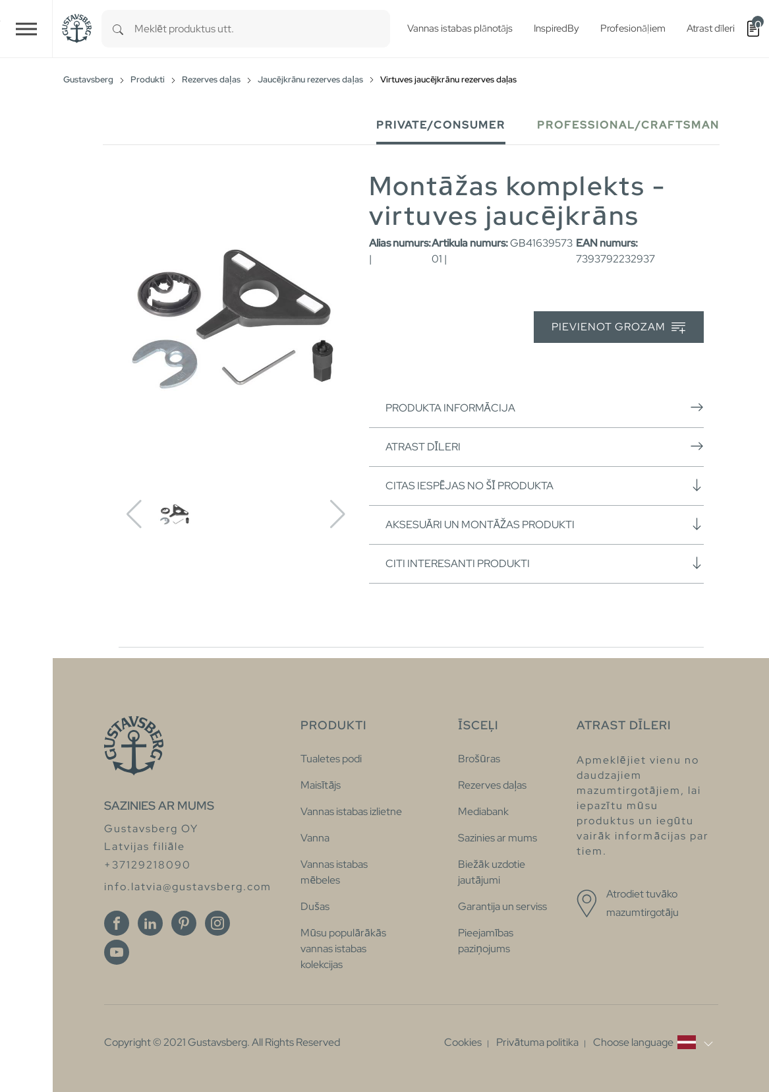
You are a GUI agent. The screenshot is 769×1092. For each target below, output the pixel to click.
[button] (653, 1042)
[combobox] (262, 28)
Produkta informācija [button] (544, 407)
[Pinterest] (183, 923)
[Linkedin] (150, 923)
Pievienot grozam (618, 327)
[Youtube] (116, 952)
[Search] (117, 28)
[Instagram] (217, 923)
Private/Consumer (440, 125)
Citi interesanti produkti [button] (544, 563)
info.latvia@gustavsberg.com (187, 887)
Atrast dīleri (544, 446)
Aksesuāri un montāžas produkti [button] (544, 524)
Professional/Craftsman (628, 125)
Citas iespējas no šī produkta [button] (544, 485)
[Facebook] (116, 923)
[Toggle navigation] (26, 28)
